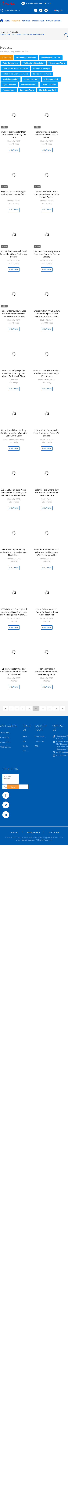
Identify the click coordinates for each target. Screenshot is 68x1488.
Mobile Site (54, 832)
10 (29, 708)
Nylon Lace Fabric (51, 79)
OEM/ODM (39, 741)
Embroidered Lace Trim (50, 57)
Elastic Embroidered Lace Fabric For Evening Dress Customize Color (46, 612)
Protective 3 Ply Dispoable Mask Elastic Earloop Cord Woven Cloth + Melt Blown (13, 373)
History (26, 741)
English (59, 10)
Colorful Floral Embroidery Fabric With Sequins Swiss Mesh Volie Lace (46, 493)
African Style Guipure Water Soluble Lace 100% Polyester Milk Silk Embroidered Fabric (13, 493)
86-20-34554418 (12, 10)
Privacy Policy (33, 832)
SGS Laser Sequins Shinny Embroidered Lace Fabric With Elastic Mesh (13, 552)
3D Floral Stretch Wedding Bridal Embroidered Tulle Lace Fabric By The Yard (13, 672)
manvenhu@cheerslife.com (38, 3)
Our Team (27, 750)
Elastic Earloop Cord (47, 90)
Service (26, 746)
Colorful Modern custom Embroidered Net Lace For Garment (47, 135)
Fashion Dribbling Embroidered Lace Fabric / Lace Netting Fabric (47, 672)
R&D (37, 746)
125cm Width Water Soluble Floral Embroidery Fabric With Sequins (47, 433)
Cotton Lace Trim (49, 84)
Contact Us (5, 35)
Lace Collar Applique (41, 68)
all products (6, 57)
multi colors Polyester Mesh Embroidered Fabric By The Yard (13, 135)
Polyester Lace (9, 90)
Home (5, 21)
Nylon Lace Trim (9, 84)
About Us (26, 21)
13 (50, 708)
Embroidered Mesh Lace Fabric (15, 74)
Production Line (41, 736)
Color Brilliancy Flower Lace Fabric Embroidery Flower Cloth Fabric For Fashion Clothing (14, 315)
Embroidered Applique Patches (15, 68)
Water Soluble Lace (10, 63)
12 (43, 708)
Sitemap (14, 832)
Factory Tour (38, 21)
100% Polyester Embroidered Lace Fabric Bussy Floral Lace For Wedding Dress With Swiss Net (13, 613)
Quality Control (53, 21)
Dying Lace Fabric (27, 90)
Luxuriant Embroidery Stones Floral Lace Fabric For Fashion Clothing (47, 254)
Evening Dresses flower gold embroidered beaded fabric (13, 193)
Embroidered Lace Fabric (26, 57)
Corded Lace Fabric (57, 63)
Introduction (28, 736)
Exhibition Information (33, 35)
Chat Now (16, 35)
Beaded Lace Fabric (10, 79)
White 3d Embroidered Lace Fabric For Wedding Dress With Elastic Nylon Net (46, 552)
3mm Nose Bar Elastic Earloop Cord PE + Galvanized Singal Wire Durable (46, 373)
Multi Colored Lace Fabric (33, 63)
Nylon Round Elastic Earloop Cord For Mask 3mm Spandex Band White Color (14, 433)
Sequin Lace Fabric (31, 79)
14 (56, 708)
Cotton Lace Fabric (28, 84)
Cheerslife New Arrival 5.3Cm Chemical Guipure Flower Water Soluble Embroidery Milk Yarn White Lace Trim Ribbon (47, 316)
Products (16, 21)
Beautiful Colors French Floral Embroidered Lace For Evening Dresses (13, 254)
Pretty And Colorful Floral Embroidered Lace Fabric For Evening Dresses (46, 194)
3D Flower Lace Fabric (42, 74)
